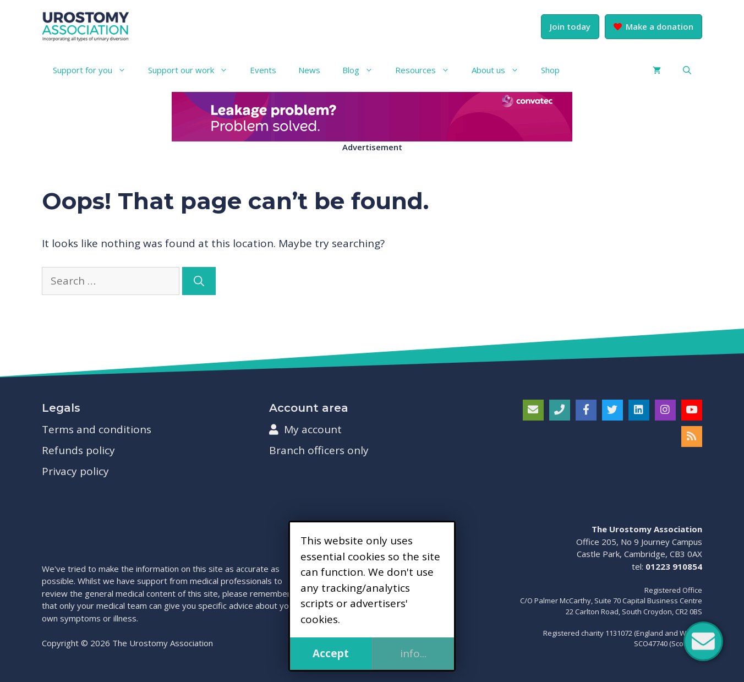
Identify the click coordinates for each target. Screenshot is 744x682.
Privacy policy (75, 471)
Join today (570, 26)
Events (263, 69)
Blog (363, 69)
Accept (331, 653)
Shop (550, 69)
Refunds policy (78, 450)
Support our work (193, 69)
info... (413, 653)
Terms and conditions (96, 429)
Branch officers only (319, 450)
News (309, 69)
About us (501, 69)
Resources (428, 69)
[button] (687, 69)
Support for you (95, 69)
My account (305, 429)
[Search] (199, 281)
